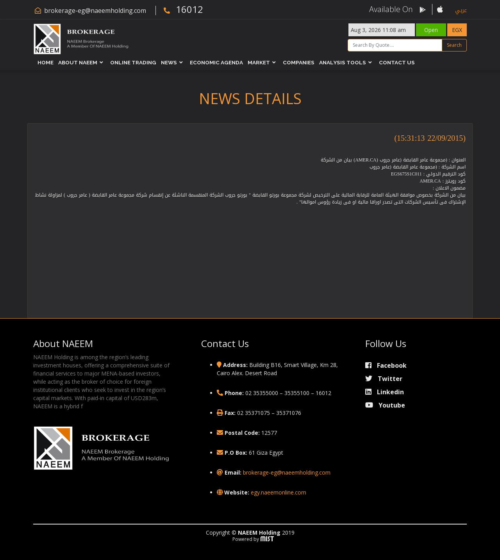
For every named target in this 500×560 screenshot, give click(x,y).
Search (454, 45)
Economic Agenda (216, 62)
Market (259, 62)
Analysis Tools (342, 62)
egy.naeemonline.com (278, 492)
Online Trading (133, 62)
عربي (461, 10)
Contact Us (397, 62)
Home (46, 62)
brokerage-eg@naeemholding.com (95, 10)
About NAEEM (77, 62)
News (169, 62)
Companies (298, 62)
